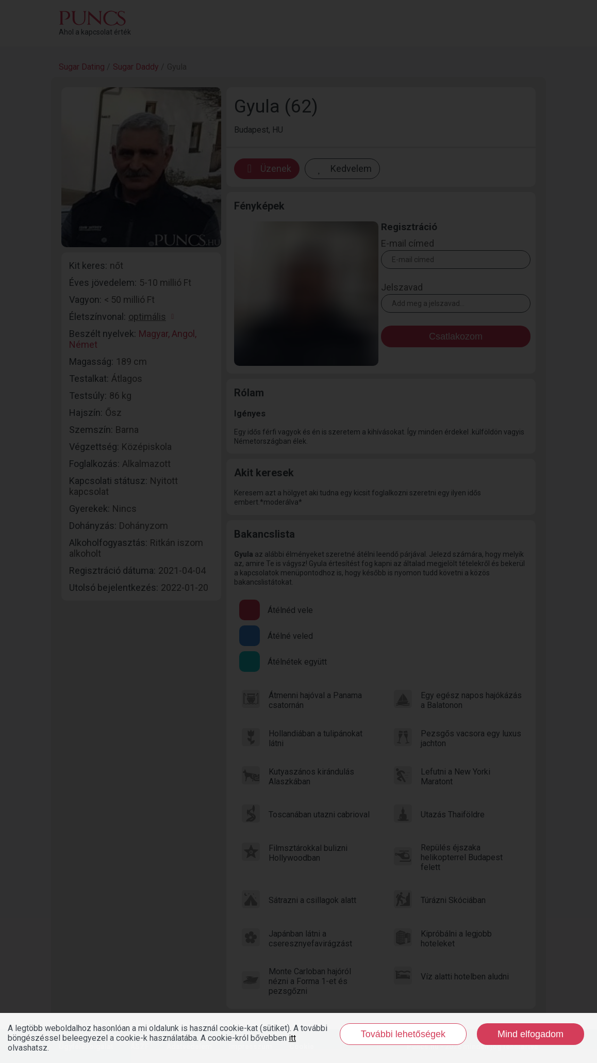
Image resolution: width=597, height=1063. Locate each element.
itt (292, 1038)
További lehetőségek (403, 1034)
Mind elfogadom (530, 1034)
